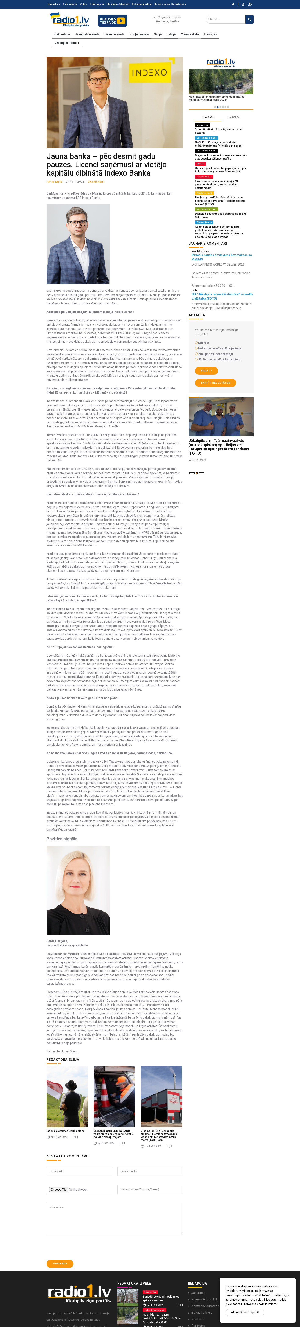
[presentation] (79, 1227)
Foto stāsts (70, 4)
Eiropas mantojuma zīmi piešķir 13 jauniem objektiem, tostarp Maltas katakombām (216, 184)
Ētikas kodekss (201, 1293)
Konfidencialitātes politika (209, 1286)
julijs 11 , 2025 (198, 459)
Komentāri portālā (204, 1279)
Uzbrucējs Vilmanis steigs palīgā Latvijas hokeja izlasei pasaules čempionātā (220, 170)
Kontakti (197, 1299)
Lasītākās (234, 117)
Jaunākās (208, 117)
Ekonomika (203, 125)
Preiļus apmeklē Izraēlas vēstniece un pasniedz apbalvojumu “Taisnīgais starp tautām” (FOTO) (220, 201)
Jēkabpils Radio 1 (66, 43)
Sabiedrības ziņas (207, 138)
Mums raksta (190, 34)
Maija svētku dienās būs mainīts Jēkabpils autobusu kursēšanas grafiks (221, 157)
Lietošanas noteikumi (206, 1312)
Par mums (198, 1306)
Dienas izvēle (204, 176)
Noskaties (54, 4)
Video (83, 4)
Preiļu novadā (139, 34)
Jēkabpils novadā (87, 34)
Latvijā (171, 34)
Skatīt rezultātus (216, 382)
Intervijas (210, 34)
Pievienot (60, 1244)
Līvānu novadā (114, 34)
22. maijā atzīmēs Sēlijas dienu (65, 1111)
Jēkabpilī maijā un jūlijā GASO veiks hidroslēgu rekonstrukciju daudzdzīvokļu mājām (113, 1114)
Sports (200, 164)
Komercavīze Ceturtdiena (170, 4)
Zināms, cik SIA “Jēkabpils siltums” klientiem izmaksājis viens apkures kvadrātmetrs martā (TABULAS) (159, 1116)
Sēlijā (158, 34)
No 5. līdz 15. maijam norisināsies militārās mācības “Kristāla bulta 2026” (218, 144)
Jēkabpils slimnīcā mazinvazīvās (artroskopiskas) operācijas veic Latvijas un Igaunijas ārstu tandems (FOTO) (219, 446)
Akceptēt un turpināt (245, 1312)
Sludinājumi (97, 4)
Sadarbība (198, 1273)
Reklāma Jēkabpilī (118, 4)
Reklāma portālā (142, 4)
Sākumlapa (62, 34)
